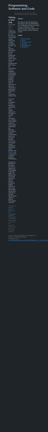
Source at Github (19, 235)
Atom (29, 42)
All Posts (24, 42)
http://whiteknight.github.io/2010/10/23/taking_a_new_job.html (28, 240)
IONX (12, 34)
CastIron (24, 43)
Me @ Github (26, 39)
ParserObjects (26, 45)
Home (23, 40)
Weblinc (11, 152)
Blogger (10, 210)
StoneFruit (25, 47)
